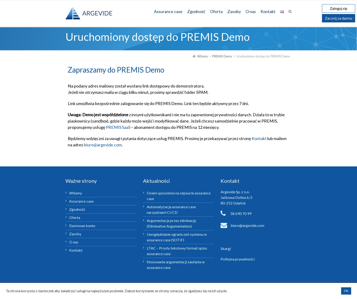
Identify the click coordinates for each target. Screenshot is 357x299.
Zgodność (77, 209)
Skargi (226, 248)
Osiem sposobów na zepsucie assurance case (179, 196)
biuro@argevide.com (103, 144)
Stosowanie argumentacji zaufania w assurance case (176, 265)
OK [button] (346, 291)
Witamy (75, 193)
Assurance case (81, 201)
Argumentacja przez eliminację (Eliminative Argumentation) (171, 223)
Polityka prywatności (238, 259)
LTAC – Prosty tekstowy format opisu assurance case (177, 251)
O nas (73, 242)
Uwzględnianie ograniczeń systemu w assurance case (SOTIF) (177, 237)
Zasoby (75, 234)
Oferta (74, 217)
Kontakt (259, 138)
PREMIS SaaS (118, 127)
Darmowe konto (82, 225)
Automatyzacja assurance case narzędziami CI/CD (171, 209)
